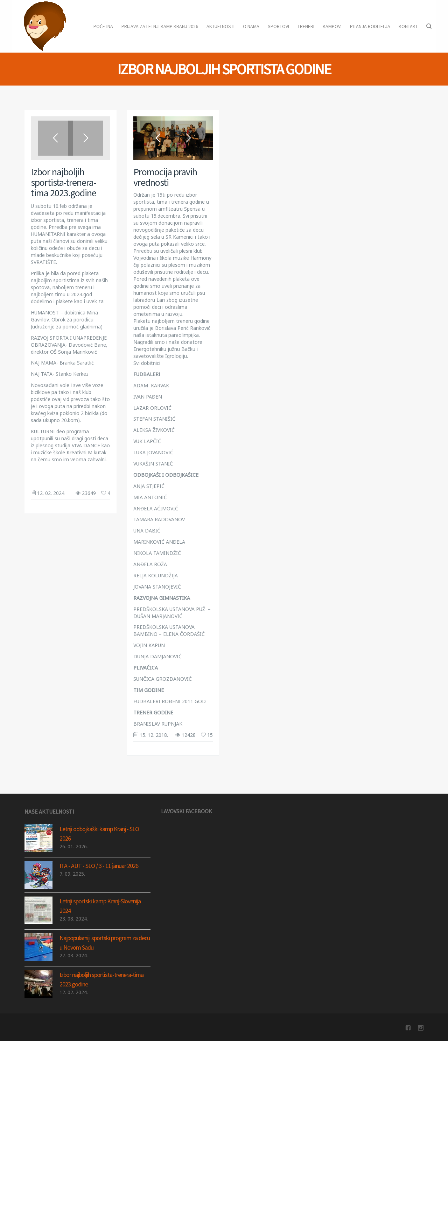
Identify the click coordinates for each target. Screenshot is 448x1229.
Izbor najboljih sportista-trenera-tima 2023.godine (63, 182)
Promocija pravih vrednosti (165, 177)
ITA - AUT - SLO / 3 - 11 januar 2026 (98, 946)
